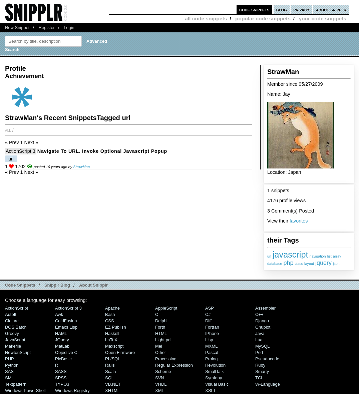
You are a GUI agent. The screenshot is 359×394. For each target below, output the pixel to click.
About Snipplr (93, 285)
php (288, 263)
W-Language (267, 384)
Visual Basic (217, 384)
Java (259, 333)
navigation (317, 256)
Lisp (209, 339)
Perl (259, 352)
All (8, 130)
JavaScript (15, 339)
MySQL (262, 346)
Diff (208, 320)
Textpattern (15, 384)
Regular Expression (174, 365)
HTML (161, 333)
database (274, 264)
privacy (301, 9)
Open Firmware (120, 352)
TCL (259, 377)
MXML (211, 346)
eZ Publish (115, 327)
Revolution (215, 365)
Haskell (112, 333)
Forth (160, 327)
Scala (110, 371)
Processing (165, 358)
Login (69, 27)
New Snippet (17, 27)
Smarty (262, 371)
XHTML (112, 390)
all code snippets (206, 18)
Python (11, 365)
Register (47, 27)
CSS (109, 320)
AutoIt (10, 314)
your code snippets (322, 18)
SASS (61, 371)
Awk (59, 314)
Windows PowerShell (25, 390)
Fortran (212, 327)
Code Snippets (20, 285)
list (329, 256)
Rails (110, 365)
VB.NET (113, 384)
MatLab (62, 346)
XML (159, 390)
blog (281, 9)
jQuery (62, 339)
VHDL (161, 384)
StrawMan (81, 167)
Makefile (13, 346)
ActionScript (16, 308)
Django (262, 320)
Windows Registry (72, 390)
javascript (290, 254)
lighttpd (162, 339)
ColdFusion (66, 320)
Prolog (211, 358)
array (337, 256)
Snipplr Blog (57, 285)
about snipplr (331, 9)
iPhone (212, 333)
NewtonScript (18, 352)
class (299, 264)
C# (208, 314)
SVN (159, 377)
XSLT (210, 390)
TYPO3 (62, 384)
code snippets (254, 9)
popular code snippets (263, 18)
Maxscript (114, 346)
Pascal (211, 352)
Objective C (66, 352)
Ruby (260, 365)
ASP (209, 308)
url (269, 256)
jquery (323, 263)
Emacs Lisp (66, 327)
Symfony (213, 377)
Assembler (265, 308)
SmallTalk (214, 371)
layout (309, 264)
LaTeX (111, 339)
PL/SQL (112, 358)
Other (160, 352)
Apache (112, 308)
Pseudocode (267, 358)
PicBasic (63, 358)
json (336, 264)
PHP (9, 358)
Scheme (163, 371)
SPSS (61, 377)
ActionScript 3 (20, 151)
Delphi (161, 320)
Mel (158, 346)
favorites (299, 221)
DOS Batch (16, 327)
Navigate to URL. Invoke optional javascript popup (102, 151)
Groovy (12, 333)
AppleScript (166, 308)
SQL (109, 377)
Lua (259, 339)
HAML (61, 333)
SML (9, 377)
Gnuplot (262, 327)
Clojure (12, 320)
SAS (9, 371)
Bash (110, 314)
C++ (259, 314)
